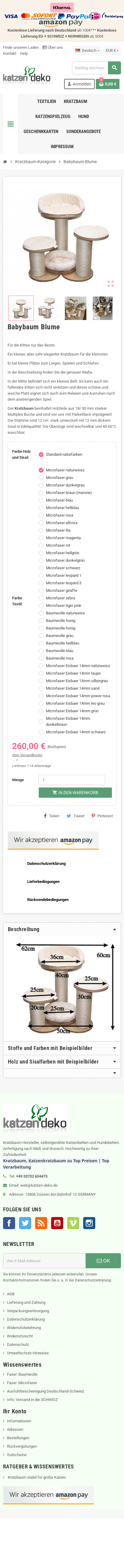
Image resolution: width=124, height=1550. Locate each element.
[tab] (62, 929)
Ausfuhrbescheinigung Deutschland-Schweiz (45, 1391)
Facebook (9, 1223)
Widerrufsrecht (20, 1336)
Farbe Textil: (17, 601)
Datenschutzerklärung (26, 1319)
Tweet (75, 815)
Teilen (51, 815)
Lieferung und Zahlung (26, 1302)
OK (103, 1261)
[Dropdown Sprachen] (87, 50)
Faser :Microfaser (22, 1383)
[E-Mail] (44, 1260)
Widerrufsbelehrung (24, 1327)
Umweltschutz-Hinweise (28, 1353)
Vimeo (73, 1223)
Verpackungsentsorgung (28, 1311)
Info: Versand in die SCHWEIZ (32, 1399)
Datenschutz (18, 1344)
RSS (41, 1223)
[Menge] (72, 780)
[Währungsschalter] (112, 50)
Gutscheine (17, 1454)
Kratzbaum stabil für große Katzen (36, 1477)
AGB (11, 1294)
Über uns (52, 47)
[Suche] (96, 67)
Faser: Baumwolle (22, 1374)
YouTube (57, 1223)
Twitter (25, 1223)
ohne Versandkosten (27, 755)
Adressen (15, 1429)
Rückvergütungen (22, 1446)
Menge (18, 780)
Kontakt (9, 53)
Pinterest (102, 815)
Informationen (19, 1421)
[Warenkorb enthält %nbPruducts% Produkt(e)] (107, 84)
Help (24, 53)
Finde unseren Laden (21, 47)
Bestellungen (18, 1438)
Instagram (89, 1223)
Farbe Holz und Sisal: (21, 454)
